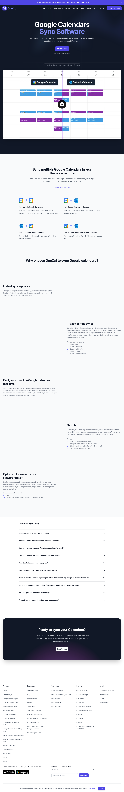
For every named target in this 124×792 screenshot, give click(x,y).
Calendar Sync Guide (34, 733)
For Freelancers (56, 702)
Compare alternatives (82, 691)
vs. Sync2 (79, 722)
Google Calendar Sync (10, 698)
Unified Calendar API (9, 714)
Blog (28, 695)
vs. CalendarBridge (82, 695)
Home (5, 691)
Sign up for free (114, 8)
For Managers (55, 698)
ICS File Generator (33, 722)
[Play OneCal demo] (62, 104)
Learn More (91, 788)
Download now (82, 2)
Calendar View (7, 749)
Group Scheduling (9, 718)
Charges (102, 698)
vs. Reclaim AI (80, 698)
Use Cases (58, 8)
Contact (75, 8)
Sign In (5, 757)
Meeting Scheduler (9, 745)
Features (47, 8)
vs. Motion (79, 714)
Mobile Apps (7, 753)
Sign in (102, 8)
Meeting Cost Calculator (35, 714)
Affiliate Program (32, 691)
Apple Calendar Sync (10, 706)
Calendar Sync (7, 695)
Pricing (67, 8)
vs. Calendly (79, 718)
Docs (82, 8)
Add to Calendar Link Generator (37, 718)
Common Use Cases (57, 691)
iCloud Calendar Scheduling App (13, 735)
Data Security (104, 702)
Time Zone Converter (34, 710)
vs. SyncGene (80, 702)
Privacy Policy (104, 695)
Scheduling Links (8, 710)
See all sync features (62, 187)
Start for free (62, 49)
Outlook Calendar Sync (10, 702)
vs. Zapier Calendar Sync (84, 710)
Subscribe (83, 775)
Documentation (32, 698)
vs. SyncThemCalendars (83, 706)
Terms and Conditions (107, 691)
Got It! (101, 788)
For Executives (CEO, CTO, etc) (61, 695)
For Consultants (56, 706)
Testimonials (90, 8)
